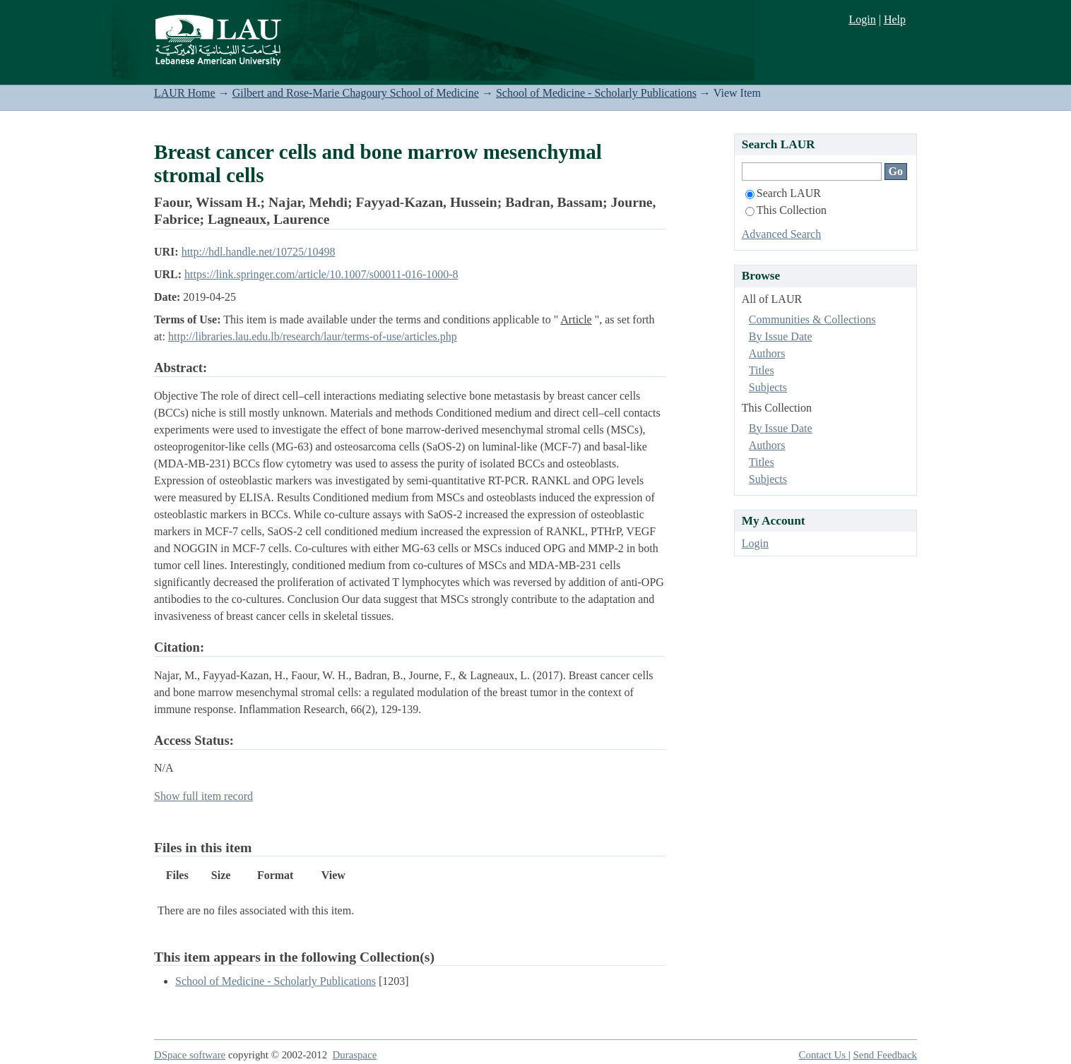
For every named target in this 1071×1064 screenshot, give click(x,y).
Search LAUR (783, 193)
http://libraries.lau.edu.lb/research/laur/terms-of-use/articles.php (312, 336)
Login (861, 19)
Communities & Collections (812, 319)
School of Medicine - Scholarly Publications (596, 93)
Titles (761, 370)
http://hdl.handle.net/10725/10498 (259, 252)
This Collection (786, 210)
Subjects (768, 387)
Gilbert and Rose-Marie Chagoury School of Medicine (355, 93)
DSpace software (189, 1054)
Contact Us (823, 1054)
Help (895, 19)
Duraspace (355, 1054)
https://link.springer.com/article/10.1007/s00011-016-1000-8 (321, 274)
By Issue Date (780, 336)
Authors (767, 353)
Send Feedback (885, 1054)
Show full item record (203, 796)
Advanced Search (781, 234)
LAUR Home (184, 93)
